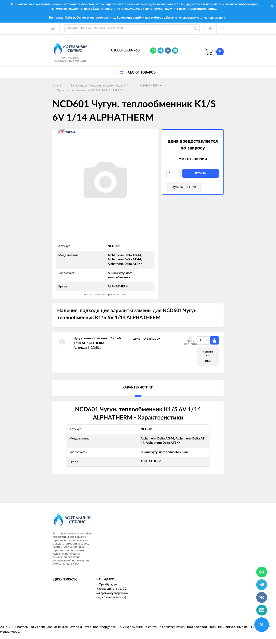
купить (200, 173)
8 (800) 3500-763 (125, 50)
